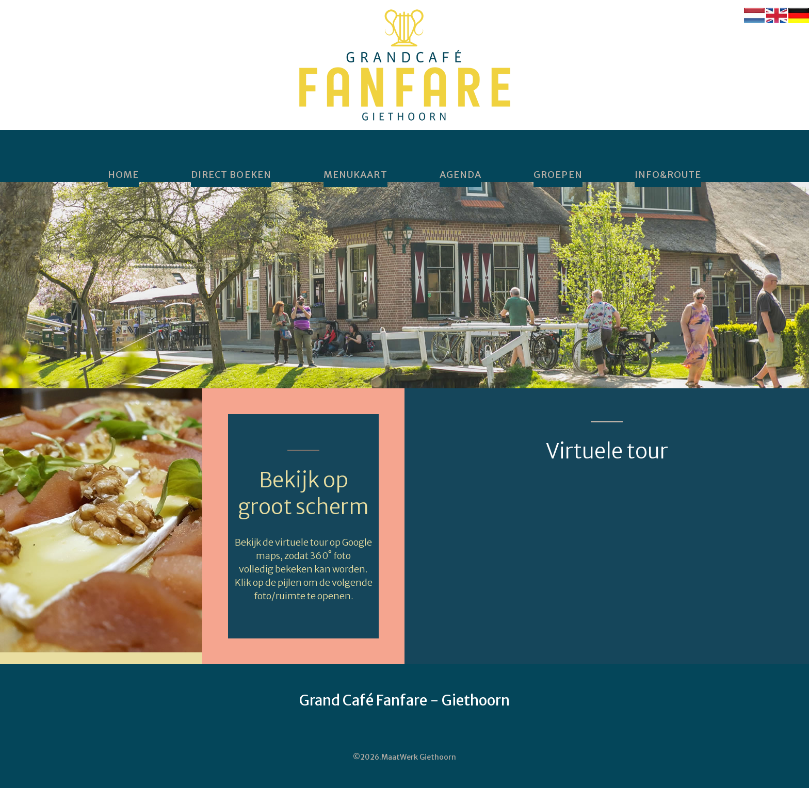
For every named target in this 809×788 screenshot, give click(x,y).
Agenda (460, 174)
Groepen (558, 174)
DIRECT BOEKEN (231, 174)
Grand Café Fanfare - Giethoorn (404, 700)
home (123, 174)
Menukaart (355, 174)
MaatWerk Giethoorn (418, 757)
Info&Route (668, 174)
